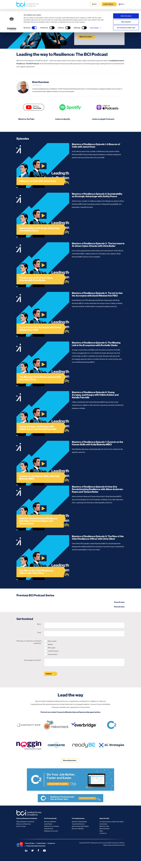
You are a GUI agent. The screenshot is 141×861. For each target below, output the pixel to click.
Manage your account (51, 830)
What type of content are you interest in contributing (29, 642)
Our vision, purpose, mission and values (112, 821)
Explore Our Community (51, 826)
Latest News (48, 823)
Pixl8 (123, 845)
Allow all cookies (126, 4)
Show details (94, 16)
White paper (51, 647)
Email (39, 632)
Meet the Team (104, 826)
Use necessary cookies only (126, 16)
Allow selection (126, 10)
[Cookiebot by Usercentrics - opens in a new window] (12, 17)
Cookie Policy (41, 843)
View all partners (69, 760)
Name (39, 624)
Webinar (50, 644)
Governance (103, 823)
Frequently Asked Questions (35, 845)
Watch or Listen (85, 37)
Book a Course (21, 826)
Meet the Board (104, 828)
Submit (49, 673)
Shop (101, 830)
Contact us (103, 833)
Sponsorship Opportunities (80, 826)
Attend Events (48, 828)
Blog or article (52, 641)
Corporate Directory (78, 823)
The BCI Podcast (53, 651)
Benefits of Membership (79, 821)
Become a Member (50, 821)
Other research (52, 654)
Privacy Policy (29, 843)
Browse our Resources (23, 823)
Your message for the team (32, 660)
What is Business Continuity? (25, 821)
